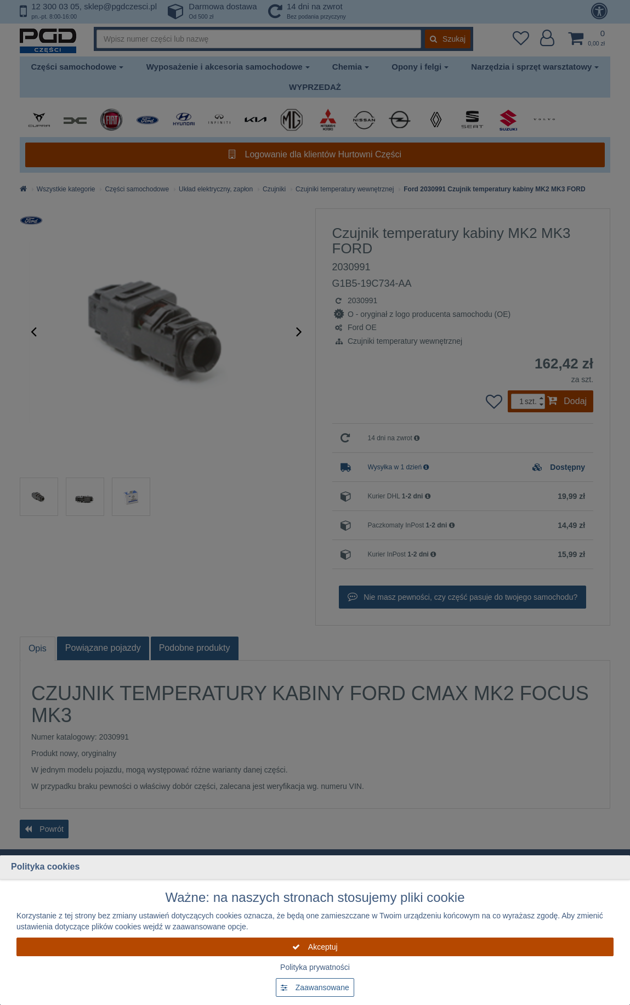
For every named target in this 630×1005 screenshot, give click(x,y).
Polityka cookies (45, 866)
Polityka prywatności (315, 967)
